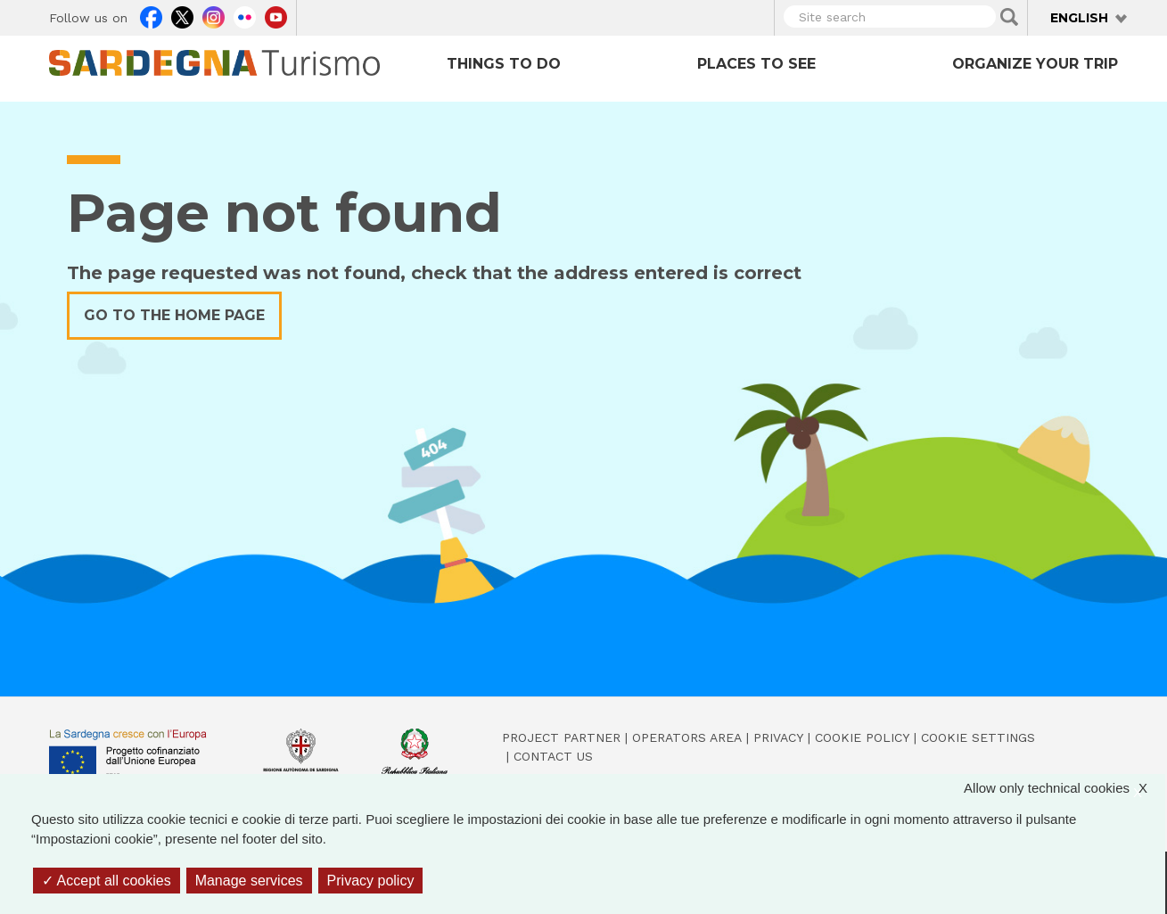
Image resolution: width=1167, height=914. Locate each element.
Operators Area (687, 737)
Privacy (778, 737)
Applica (1009, 17)
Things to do (504, 63)
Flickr (245, 15)
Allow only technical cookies (1064, 788)
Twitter (182, 15)
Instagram (213, 15)
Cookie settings (978, 737)
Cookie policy (862, 737)
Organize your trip (1035, 63)
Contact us (553, 756)
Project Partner (561, 737)
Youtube (276, 15)
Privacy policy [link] (371, 880)
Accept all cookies (106, 880)
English (1079, 18)
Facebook (151, 15)
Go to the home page (174, 315)
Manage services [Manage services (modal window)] (249, 880)
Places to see (756, 63)
